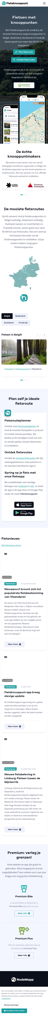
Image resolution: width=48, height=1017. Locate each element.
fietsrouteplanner (27, 426)
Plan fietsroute (24, 52)
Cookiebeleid (5, 999)
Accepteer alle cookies (14, 1011)
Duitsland (8, 322)
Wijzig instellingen (11, 1005)
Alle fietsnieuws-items (11, 545)
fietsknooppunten (23, 369)
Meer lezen (14, 644)
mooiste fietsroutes (26, 458)
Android (22, 486)
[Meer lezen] (24, 564)
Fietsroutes (8, 369)
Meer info (24, 913)
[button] (21, 194)
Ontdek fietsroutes (24, 59)
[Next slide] (44, 335)
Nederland (20, 316)
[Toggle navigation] (44, 3)
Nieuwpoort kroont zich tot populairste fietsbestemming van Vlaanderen (23, 593)
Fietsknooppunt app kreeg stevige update (22, 694)
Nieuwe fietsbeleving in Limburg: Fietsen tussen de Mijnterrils (22, 778)
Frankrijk (23, 322)
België (7, 316)
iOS (32, 486)
